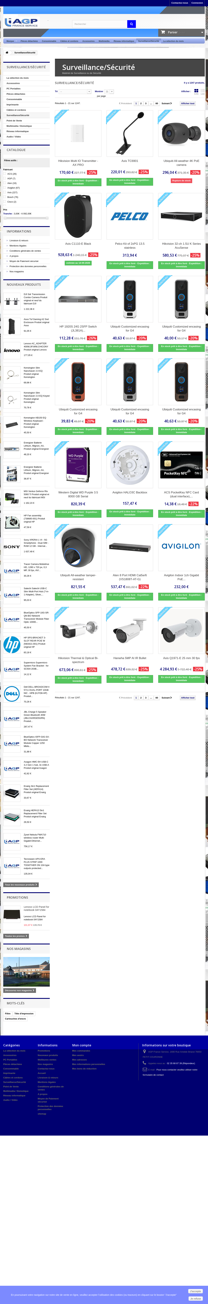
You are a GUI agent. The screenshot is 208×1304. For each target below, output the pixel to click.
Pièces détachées (29, 41)
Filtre (8, 1013)
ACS (12, 174)
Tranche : (8, 213)
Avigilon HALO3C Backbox (129, 492)
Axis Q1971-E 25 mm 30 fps (181, 658)
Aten (12, 183)
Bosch (12, 197)
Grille (196, 92)
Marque (10, 41)
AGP (11, 178)
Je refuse (195, 1298)
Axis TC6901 (129, 161)
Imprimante (13, 104)
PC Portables (13, 88)
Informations (19, 231)
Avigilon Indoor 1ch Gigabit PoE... (181, 577)
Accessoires (88, 41)
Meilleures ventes (47, 1059)
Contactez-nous (179, 3)
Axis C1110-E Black (78, 243)
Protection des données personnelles (27, 266)
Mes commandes (81, 1050)
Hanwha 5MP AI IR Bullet (129, 658)
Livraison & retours (18, 240)
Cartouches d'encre (15, 1018)
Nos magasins (16, 271)
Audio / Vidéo (14, 136)
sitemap (42, 1113)
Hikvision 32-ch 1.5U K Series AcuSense (181, 245)
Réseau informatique (124, 41)
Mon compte (81, 1045)
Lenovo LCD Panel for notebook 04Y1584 (36, 908)
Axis (12, 192)
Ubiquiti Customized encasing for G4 (130, 328)
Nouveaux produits (24, 284)
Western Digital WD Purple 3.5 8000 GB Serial (78, 494)
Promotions (17, 897)
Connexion (197, 3)
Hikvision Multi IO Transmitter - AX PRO (78, 163)
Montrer (99, 91)
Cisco (11, 201)
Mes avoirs (78, 1055)
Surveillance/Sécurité (148, 41)
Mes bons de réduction (84, 1068)
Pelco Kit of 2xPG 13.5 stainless (129, 245)
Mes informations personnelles (88, 1064)
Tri (56, 91)
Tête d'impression (24, 1013)
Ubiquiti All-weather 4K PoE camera (181, 163)
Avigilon (13, 188)
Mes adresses (79, 1059)
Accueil (42, 1073)
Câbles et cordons (69, 41)
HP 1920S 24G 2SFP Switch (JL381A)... (78, 328)
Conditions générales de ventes (25, 251)
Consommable (49, 41)
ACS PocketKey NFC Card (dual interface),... (181, 494)
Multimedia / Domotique (19, 126)
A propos (13, 256)
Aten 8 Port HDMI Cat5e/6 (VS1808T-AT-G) (130, 577)
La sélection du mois (173, 41)
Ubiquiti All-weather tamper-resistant (78, 577)
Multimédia (104, 41)
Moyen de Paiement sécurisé (23, 261)
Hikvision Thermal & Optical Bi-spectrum (78, 660)
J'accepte (195, 1291)
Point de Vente (14, 120)
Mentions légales (17, 245)
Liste (203, 92)
